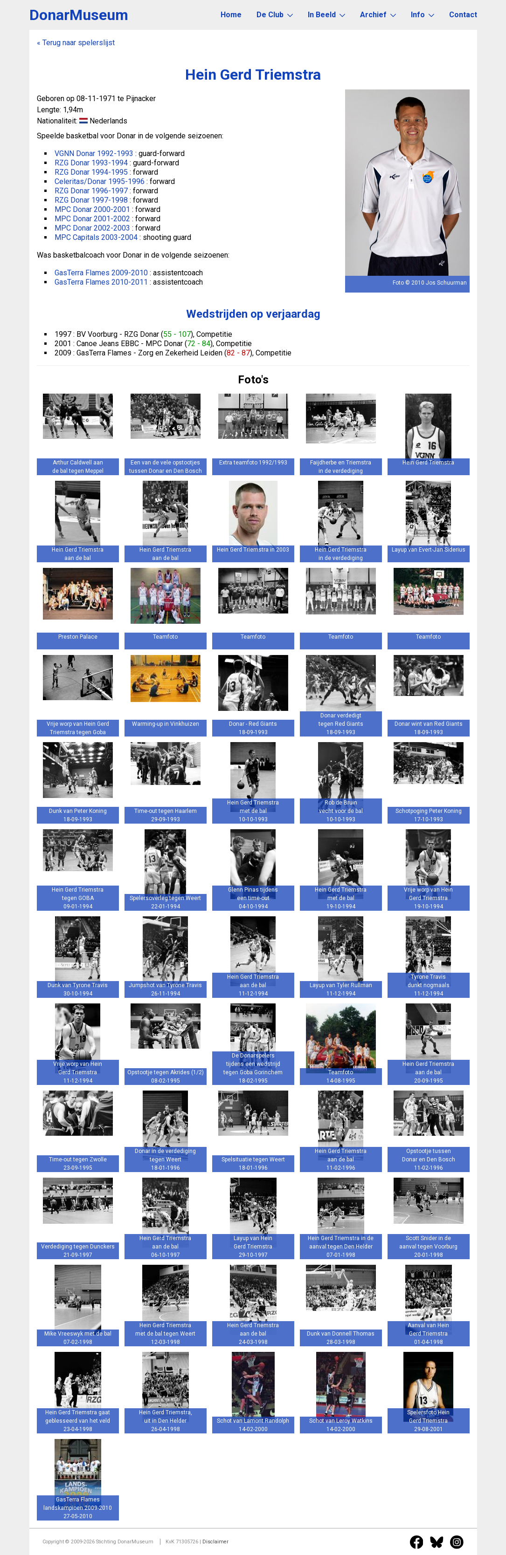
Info (422, 14)
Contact (463, 14)
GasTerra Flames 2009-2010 (101, 272)
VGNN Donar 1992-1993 (94, 153)
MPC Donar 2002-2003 (92, 228)
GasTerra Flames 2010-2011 (101, 282)
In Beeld (326, 14)
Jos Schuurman (446, 283)
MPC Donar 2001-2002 (92, 218)
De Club (274, 14)
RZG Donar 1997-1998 (91, 200)
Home (231, 14)
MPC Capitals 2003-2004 (96, 237)
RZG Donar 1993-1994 (91, 162)
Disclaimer (215, 1542)
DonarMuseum (78, 15)
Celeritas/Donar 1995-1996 (100, 181)
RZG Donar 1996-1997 (91, 190)
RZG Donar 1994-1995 (91, 172)
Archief (378, 14)
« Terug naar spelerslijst (76, 42)
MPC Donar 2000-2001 (92, 209)
